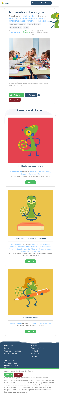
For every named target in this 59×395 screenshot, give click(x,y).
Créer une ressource (12, 351)
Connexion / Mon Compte (41, 3)
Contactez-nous (10, 363)
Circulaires (35, 356)
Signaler (14, 100)
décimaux (13, 24)
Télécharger (16, 95)
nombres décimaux (34, 24)
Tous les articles (37, 348)
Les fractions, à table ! (30, 317)
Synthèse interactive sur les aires (30, 166)
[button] (38, 95)
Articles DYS (35, 351)
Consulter (30, 182)
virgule (26, 27)
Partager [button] (31, 95)
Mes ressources (10, 353)
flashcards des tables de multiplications (30, 238)
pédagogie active (15, 27)
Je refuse (18, 375)
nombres (22, 24)
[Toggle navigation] (55, 3)
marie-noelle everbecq (15, 31)
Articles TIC (35, 353)
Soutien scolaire (11, 365)
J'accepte (9, 375)
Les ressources (10, 348)
